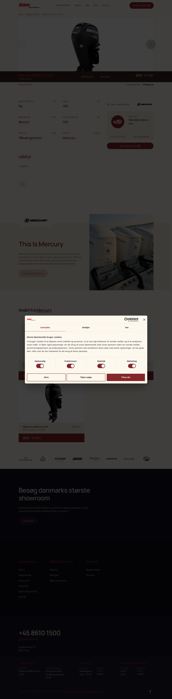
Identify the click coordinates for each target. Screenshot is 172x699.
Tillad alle (125, 377)
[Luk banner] (144, 320)
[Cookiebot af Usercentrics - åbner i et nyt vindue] (126, 320)
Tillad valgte (86, 377)
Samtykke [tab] (45, 327)
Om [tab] (126, 327)
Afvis (46, 377)
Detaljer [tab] (86, 327)
